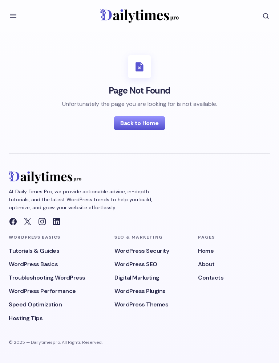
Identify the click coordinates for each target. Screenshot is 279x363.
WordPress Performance (42, 291)
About (206, 264)
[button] (13, 16)
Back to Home (139, 123)
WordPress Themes (141, 304)
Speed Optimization (35, 304)
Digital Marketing (136, 277)
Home (206, 251)
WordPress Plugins (140, 291)
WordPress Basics (33, 264)
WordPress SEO (135, 264)
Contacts (210, 277)
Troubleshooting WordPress (47, 277)
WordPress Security (141, 251)
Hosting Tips (26, 318)
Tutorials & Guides (34, 251)
